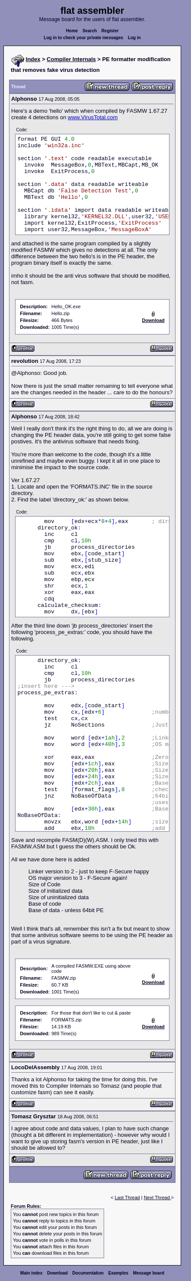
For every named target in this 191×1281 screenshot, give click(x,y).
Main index (31, 1273)
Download (57, 1273)
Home (72, 30)
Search (90, 30)
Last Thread (127, 1197)
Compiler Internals (71, 59)
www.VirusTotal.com (93, 117)
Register (110, 30)
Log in (134, 37)
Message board (148, 1273)
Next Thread (157, 1197)
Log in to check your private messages (83, 37)
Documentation (88, 1273)
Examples (118, 1273)
